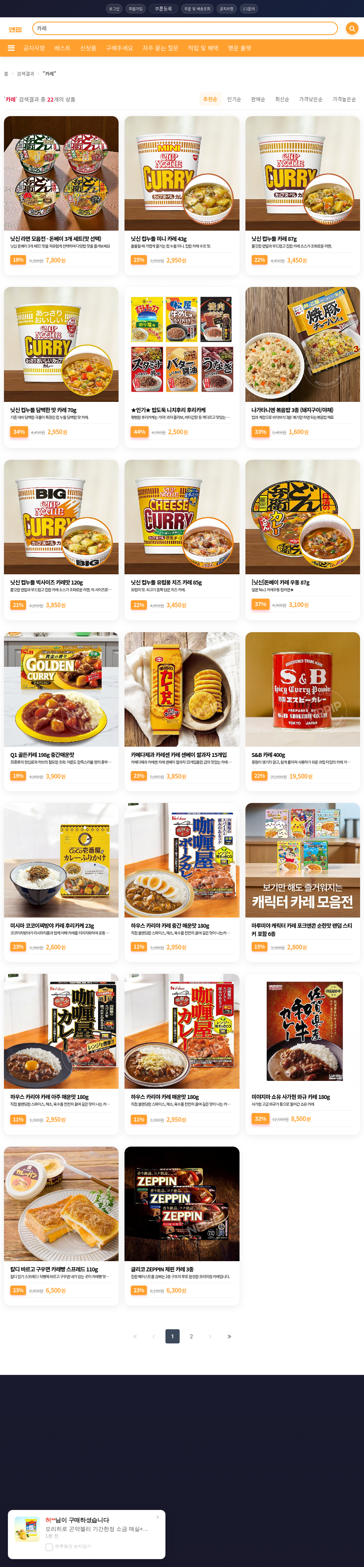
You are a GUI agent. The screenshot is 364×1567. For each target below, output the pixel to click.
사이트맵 (213, 1401)
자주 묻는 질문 (160, 48)
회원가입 (129, 9)
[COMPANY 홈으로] (15, 28)
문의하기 (176, 1401)
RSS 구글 (140, 1416)
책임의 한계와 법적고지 (125, 1401)
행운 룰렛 (239, 48)
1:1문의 (259, 9)
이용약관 (126, 1387)
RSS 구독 (251, 1401)
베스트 (62, 48)
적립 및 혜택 (203, 48)
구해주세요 (119, 48)
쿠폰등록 (160, 8)
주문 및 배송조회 (197, 9)
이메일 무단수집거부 (227, 1387)
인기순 (234, 99)
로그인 (104, 9)
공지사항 (232, 9)
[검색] (352, 28)
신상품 (88, 48)
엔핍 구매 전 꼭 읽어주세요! (251, 1528)
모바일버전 (223, 1416)
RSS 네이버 (180, 1416)
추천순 (210, 99)
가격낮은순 (311, 99)
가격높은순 (344, 99)
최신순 (282, 99)
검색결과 (25, 73)
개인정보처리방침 (172, 1387)
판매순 (258, 99)
